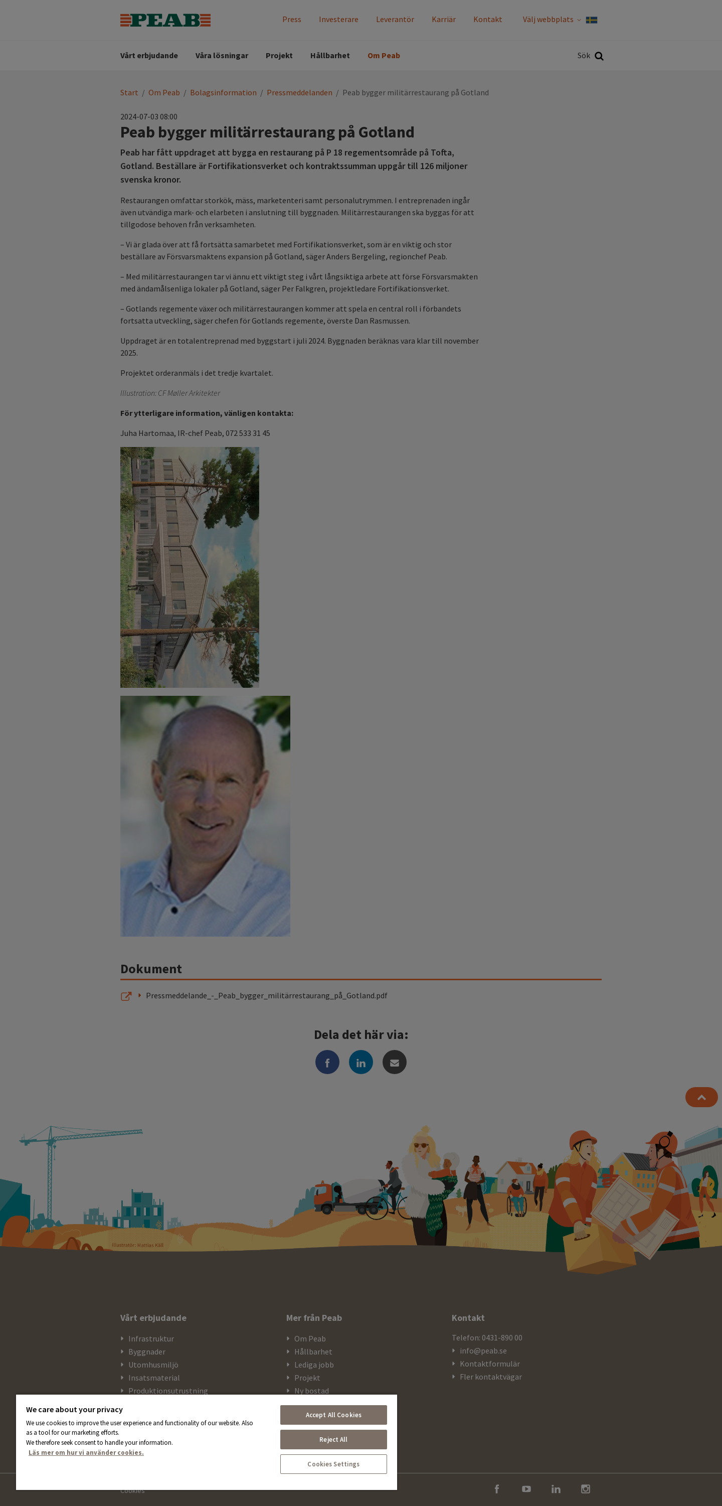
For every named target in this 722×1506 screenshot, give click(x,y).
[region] (206, 1442)
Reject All (333, 1439)
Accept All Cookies (334, 1415)
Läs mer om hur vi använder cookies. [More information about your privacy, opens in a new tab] (86, 1452)
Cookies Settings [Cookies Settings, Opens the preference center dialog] (333, 1464)
